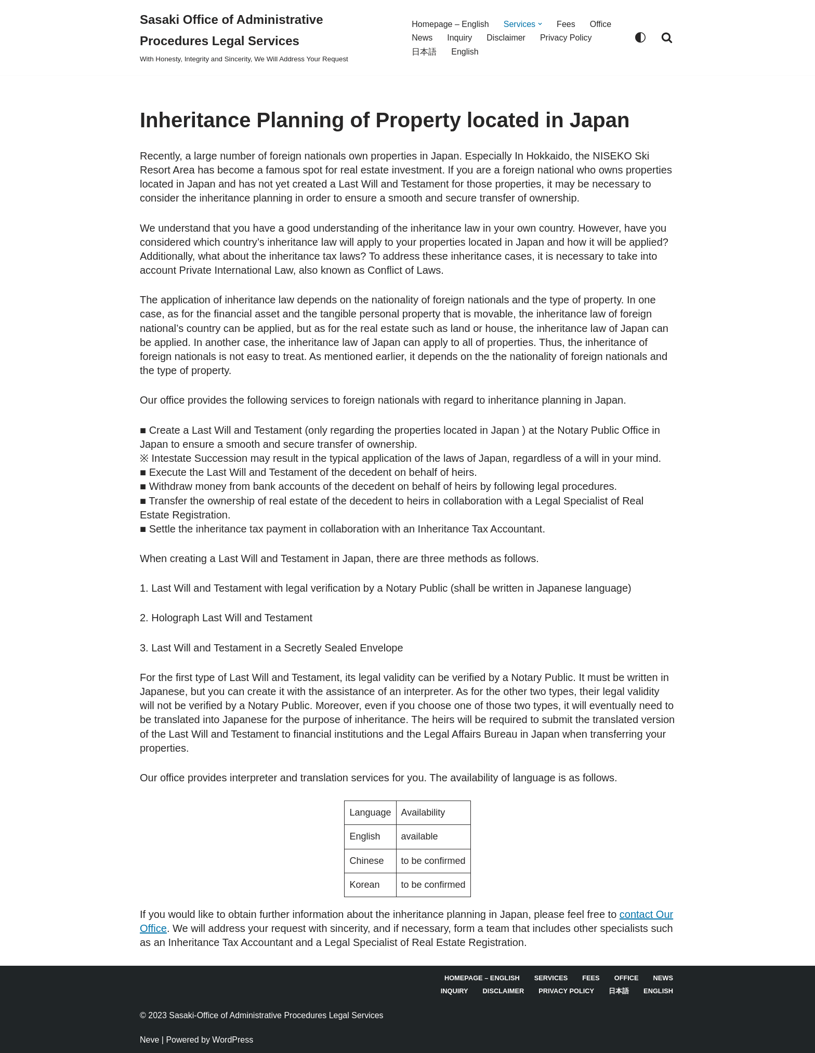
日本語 (424, 51)
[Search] (667, 37)
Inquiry (459, 37)
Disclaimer (506, 37)
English (464, 51)
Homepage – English (450, 24)
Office (601, 24)
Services (551, 978)
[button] (540, 24)
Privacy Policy (566, 37)
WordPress (232, 1039)
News (422, 37)
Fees (566, 24)
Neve (149, 1039)
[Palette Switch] (640, 37)
